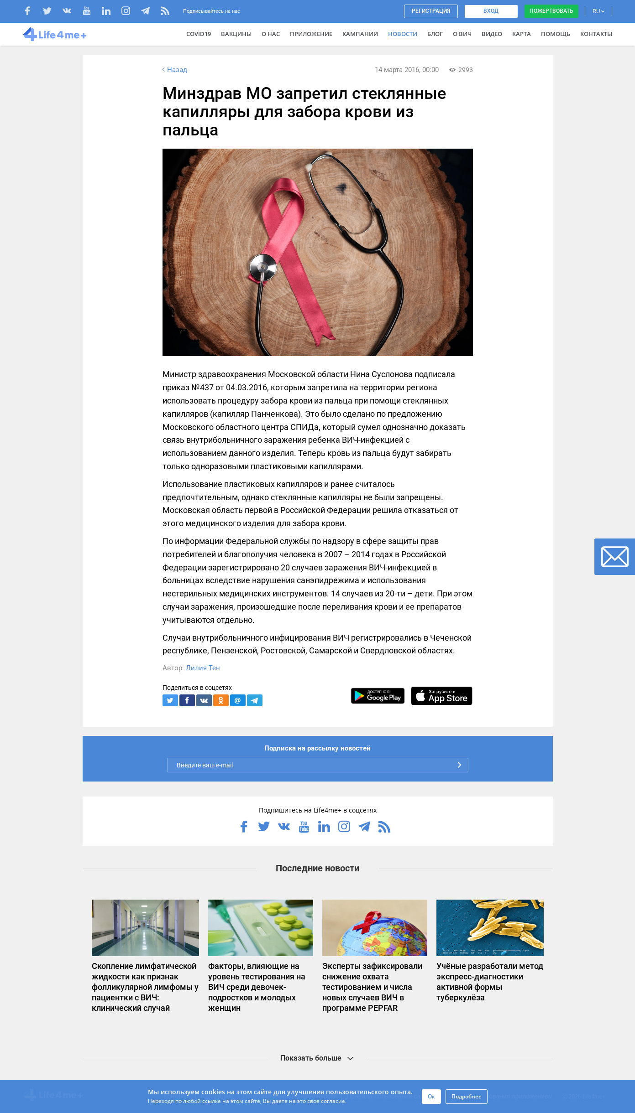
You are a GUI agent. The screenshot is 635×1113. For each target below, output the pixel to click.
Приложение (311, 34)
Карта (521, 34)
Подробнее (466, 1096)
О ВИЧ (462, 34)
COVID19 (198, 34)
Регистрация (431, 11)
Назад (174, 70)
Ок (431, 1096)
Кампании (360, 34)
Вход (491, 11)
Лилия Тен (203, 668)
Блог (435, 34)
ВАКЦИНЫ (236, 34)
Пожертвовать (551, 11)
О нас (271, 34)
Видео (492, 34)
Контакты (596, 34)
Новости (402, 34)
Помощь (555, 34)
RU (598, 11)
